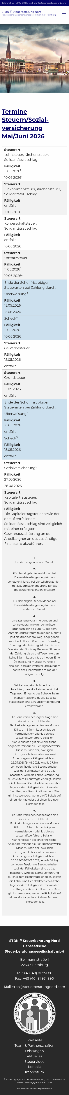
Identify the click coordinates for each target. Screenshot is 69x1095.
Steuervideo (34, 1062)
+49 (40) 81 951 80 (38, 973)
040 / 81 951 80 (17, 3)
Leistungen (34, 1051)
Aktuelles (34, 1056)
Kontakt (34, 1067)
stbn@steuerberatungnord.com (50, 3)
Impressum (34, 1072)
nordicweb (47, 1088)
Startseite (35, 1040)
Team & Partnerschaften (34, 1046)
